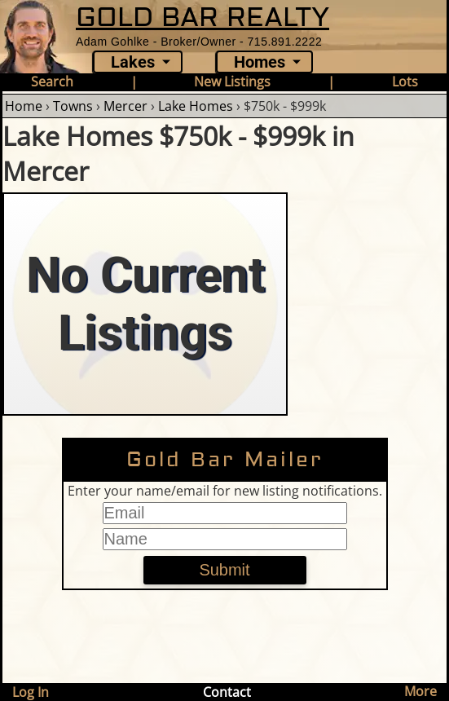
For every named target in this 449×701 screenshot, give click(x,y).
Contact (227, 692)
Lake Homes (195, 106)
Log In (30, 692)
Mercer (125, 106)
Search (52, 81)
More (420, 691)
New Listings (232, 81)
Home (23, 106)
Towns (73, 106)
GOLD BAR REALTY (202, 17)
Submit (224, 570)
